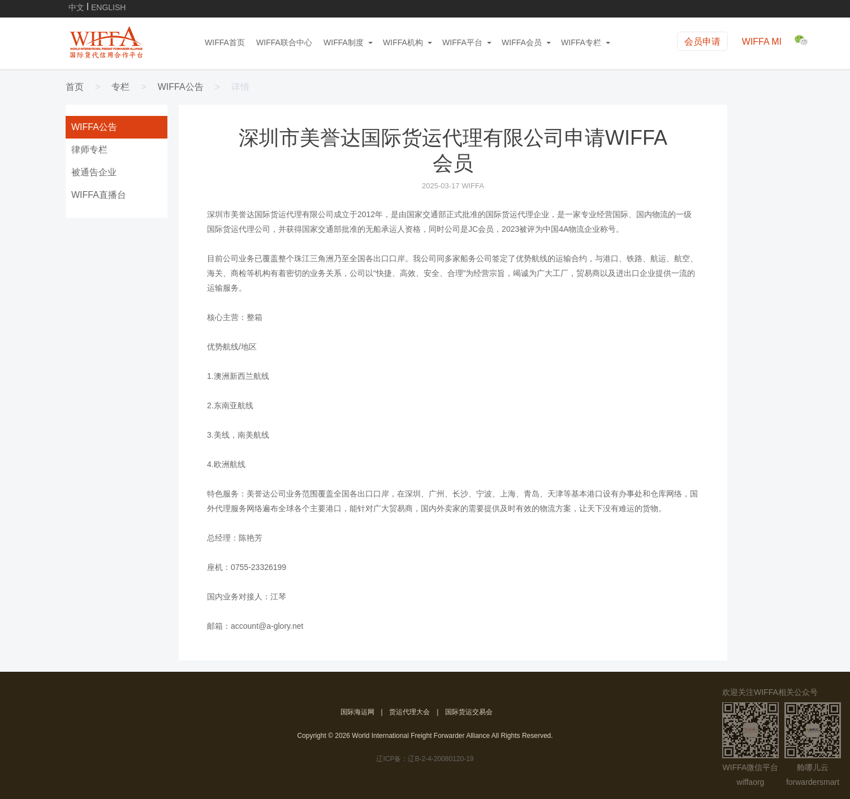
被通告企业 (94, 172)
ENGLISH (108, 6)
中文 (76, 6)
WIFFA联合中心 (284, 42)
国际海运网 (357, 712)
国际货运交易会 (469, 712)
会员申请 (702, 41)
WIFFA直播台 (98, 195)
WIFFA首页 (225, 42)
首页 (75, 87)
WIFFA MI (762, 41)
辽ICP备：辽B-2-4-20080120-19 (424, 759)
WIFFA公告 (181, 87)
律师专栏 (89, 149)
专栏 (120, 87)
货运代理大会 (409, 712)
